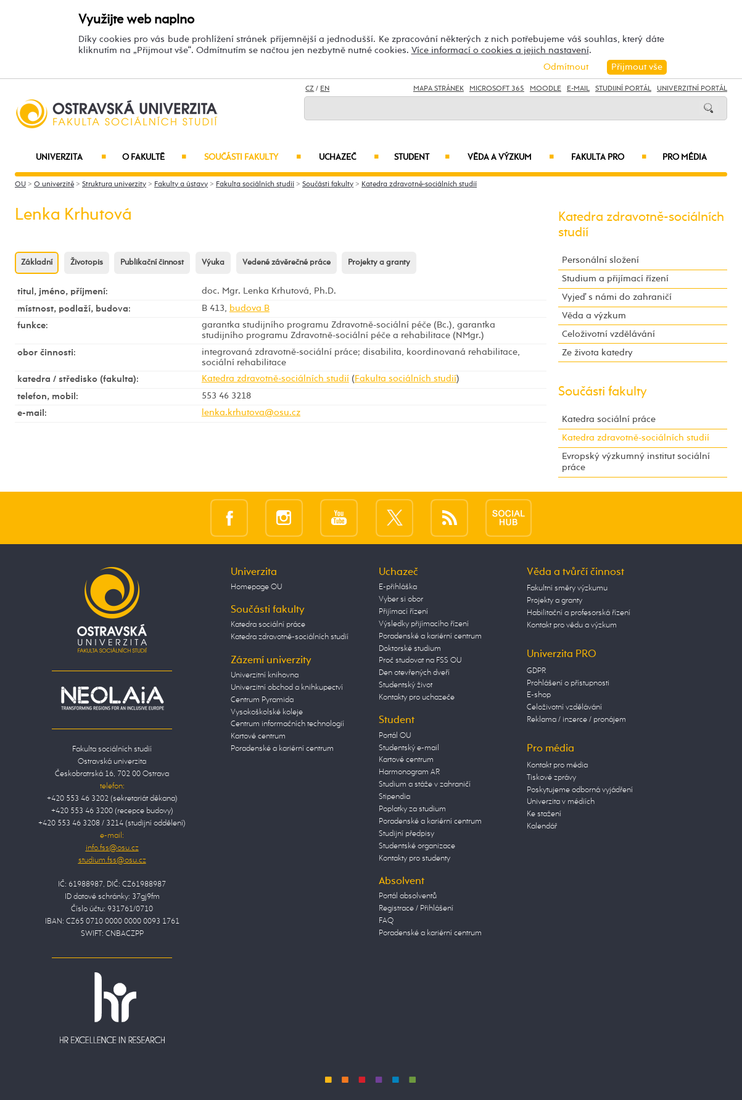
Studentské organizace (417, 846)
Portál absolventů (408, 896)
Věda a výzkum (511, 157)
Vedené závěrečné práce (286, 262)
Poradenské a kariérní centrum (282, 749)
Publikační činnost (152, 262)
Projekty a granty (379, 262)
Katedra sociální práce (609, 419)
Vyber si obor (401, 599)
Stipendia (394, 797)
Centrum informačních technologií (287, 724)
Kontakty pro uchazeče (417, 697)
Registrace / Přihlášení (416, 908)
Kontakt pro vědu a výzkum (572, 625)
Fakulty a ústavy (181, 184)
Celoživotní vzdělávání (608, 334)
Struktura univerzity (114, 184)
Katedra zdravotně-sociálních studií (419, 184)
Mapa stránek (438, 89)
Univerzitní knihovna (265, 675)
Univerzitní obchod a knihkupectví (287, 688)
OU (20, 184)
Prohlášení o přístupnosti (568, 683)
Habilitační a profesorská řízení (578, 613)
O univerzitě (54, 184)
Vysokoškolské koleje (267, 712)
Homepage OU (256, 587)
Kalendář (542, 826)
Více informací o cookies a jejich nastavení (500, 50)
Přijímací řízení (403, 612)
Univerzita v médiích (561, 802)
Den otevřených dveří (414, 673)
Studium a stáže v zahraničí (425, 784)
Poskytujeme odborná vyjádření (580, 790)
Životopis (86, 262)
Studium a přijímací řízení (615, 278)
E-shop (539, 695)
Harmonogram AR (409, 772)
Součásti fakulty (252, 157)
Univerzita (70, 157)
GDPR (536, 671)
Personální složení (600, 260)
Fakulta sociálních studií (255, 184)
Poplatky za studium (412, 809)
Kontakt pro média (557, 765)
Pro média (684, 157)
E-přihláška (398, 587)
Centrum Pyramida (262, 700)
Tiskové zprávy (551, 778)
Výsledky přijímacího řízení (424, 624)
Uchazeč (349, 157)
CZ (309, 89)
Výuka (213, 262)
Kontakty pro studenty (414, 858)
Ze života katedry (597, 352)
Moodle (545, 89)
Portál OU (395, 736)
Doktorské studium (410, 649)
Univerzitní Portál (692, 89)
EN (324, 89)
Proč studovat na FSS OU (420, 660)
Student (422, 157)
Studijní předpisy (406, 834)
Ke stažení (544, 814)
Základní (36, 262)
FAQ (386, 921)
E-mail (578, 89)
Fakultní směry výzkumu (567, 588)
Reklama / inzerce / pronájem (576, 720)
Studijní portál (623, 89)
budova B (249, 308)
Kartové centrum (258, 736)
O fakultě (154, 157)
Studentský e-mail (409, 748)
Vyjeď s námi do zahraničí (617, 297)
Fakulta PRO (608, 157)
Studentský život (405, 685)
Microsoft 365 (496, 89)
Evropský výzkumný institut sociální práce (636, 462)
